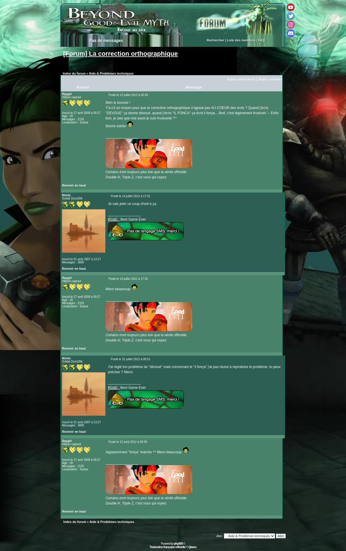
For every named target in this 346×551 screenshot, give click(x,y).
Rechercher (215, 40)
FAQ (261, 40)
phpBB (178, 543)
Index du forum (74, 73)
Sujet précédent (241, 79)
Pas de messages (106, 40)
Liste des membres (241, 40)
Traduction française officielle (167, 547)
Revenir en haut (74, 185)
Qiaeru (192, 547)
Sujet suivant (270, 79)
